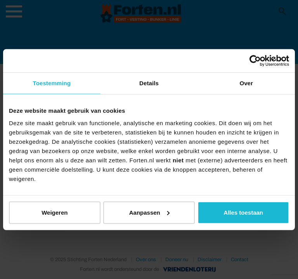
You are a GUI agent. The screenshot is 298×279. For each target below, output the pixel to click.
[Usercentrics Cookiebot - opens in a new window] (255, 61)
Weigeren (55, 212)
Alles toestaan (243, 212)
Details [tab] (149, 83)
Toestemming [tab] (52, 83)
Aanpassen (149, 212)
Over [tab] (246, 83)
